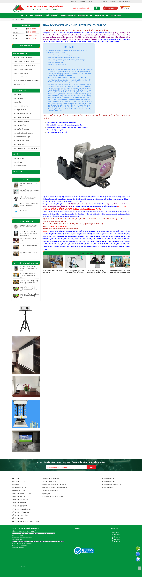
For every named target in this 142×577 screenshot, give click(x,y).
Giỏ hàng (125, 7)
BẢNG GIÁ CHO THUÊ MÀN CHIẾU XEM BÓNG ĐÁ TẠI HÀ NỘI (28, 289)
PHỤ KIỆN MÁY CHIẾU (102, 15)
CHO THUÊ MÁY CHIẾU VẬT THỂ (52, 497)
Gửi (91, 467)
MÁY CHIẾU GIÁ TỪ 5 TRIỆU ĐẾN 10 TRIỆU (26, 148)
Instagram (117, 537)
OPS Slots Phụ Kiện (19, 84)
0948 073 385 (32, 35)
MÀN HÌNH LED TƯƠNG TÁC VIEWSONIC (26, 81)
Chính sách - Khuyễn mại (50, 490)
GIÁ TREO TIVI (116, 15)
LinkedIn (117, 539)
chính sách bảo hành (108, 481)
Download (112, 1)
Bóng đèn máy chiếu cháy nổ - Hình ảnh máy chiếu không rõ (66, 60)
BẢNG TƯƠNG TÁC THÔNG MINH (23, 61)
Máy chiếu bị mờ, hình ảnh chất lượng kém (61, 55)
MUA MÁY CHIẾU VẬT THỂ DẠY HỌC (29, 184)
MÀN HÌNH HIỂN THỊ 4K (20, 73)
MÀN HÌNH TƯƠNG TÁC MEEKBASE (24, 57)
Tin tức (97, 1)
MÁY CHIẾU (29, 15)
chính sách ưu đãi (107, 487)
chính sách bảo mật (108, 478)
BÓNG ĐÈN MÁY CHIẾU (85, 15)
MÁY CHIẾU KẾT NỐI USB (21, 121)
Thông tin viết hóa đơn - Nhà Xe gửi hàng (54, 487)
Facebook (117, 535)
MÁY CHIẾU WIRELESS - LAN (22, 113)
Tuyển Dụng (46, 494)
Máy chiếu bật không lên (55, 62)
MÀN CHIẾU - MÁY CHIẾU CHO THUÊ (26, 263)
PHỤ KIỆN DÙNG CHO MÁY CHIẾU (28, 239)
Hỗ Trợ (105, 1)
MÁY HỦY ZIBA (18, 162)
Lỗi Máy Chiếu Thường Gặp (50, 478)
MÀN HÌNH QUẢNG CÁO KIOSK (23, 69)
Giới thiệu (82, 1)
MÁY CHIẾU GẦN (18, 144)
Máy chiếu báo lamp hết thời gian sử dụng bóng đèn (64, 57)
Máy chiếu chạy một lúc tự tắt (57, 65)
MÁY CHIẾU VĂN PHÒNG (21, 141)
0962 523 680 (32, 32)
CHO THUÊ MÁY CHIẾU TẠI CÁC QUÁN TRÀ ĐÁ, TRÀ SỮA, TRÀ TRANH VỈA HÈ (29, 282)
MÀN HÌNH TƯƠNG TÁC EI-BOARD (24, 65)
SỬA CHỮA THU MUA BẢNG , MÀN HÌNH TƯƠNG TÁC (28, 198)
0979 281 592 (32, 29)
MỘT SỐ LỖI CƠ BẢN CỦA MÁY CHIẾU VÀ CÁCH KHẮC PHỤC (68, 77)
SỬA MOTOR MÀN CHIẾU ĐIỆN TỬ (29, 253)
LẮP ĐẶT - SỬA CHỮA (26, 221)
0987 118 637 (32, 38)
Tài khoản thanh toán (124, 1)
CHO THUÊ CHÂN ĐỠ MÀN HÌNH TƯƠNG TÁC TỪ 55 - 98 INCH (28, 268)
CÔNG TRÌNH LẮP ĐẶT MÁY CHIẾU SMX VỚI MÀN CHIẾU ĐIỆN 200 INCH (28, 233)
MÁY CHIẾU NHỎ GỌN (20, 125)
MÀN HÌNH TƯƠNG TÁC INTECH (23, 77)
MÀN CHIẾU (54, 15)
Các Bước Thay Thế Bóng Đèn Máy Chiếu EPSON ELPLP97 (28, 226)
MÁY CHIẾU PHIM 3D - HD (21, 117)
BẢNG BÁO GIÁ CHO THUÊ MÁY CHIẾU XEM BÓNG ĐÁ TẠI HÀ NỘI (29, 295)
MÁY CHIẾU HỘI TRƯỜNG (21, 129)
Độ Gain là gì (23, 210)
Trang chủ (73, 1)
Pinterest (117, 541)
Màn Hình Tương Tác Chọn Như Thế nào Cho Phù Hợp (29, 204)
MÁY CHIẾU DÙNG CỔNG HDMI (23, 133)
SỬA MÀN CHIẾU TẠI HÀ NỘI (28, 245)
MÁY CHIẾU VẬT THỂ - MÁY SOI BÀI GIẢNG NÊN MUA (29, 191)
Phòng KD (26, 25)
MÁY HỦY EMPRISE (19, 166)
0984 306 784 (112, 8)
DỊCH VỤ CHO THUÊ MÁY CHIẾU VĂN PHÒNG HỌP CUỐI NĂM (29, 275)
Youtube (116, 532)
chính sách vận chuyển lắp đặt (111, 484)
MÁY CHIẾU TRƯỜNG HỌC (21, 137)
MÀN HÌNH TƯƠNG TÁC (68, 15)
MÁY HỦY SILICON (19, 158)
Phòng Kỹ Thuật (26, 46)
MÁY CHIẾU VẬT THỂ (42, 15)
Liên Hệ (90, 1)
